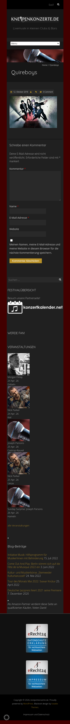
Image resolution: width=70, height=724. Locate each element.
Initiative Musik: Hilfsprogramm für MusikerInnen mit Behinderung (27, 556)
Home (44, 65)
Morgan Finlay (15, 377)
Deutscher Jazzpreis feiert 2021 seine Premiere (34, 590)
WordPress (28, 703)
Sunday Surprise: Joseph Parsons (25, 509)
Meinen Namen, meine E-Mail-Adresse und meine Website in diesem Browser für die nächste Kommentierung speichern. (35, 248)
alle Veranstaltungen (18, 525)
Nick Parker (14, 410)
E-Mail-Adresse (19, 217)
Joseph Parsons (16, 443)
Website (14, 229)
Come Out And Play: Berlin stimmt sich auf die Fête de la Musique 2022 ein (34, 565)
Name (14, 206)
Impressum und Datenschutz (36, 714)
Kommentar (18, 168)
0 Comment (48, 92)
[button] (6, 717)
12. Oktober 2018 (20, 92)
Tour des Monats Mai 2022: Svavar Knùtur (32, 581)
